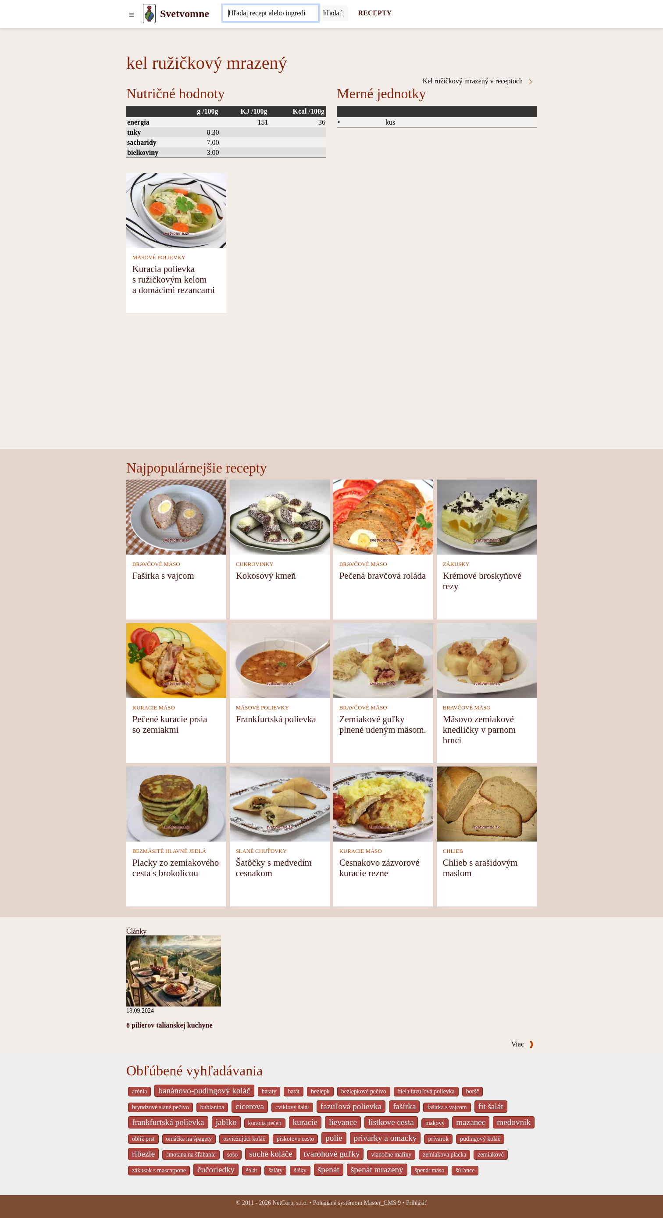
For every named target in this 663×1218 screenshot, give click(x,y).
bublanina (212, 1107)
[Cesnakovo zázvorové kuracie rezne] (383, 803)
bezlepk (320, 1091)
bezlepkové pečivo (363, 1091)
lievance (343, 1122)
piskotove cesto (295, 1139)
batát (293, 1091)
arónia (139, 1091)
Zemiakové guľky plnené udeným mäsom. (382, 724)
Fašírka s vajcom (163, 575)
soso (232, 1154)
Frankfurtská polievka (276, 719)
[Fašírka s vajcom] (176, 516)
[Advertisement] (331, 383)
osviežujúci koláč (244, 1139)
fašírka (404, 1106)
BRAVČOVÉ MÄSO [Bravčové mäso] (156, 564)
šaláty (275, 1170)
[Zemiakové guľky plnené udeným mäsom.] (383, 659)
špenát (328, 1169)
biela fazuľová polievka (426, 1091)
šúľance (465, 1170)
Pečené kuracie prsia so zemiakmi (169, 724)
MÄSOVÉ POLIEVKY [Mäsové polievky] (158, 257)
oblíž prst (143, 1139)
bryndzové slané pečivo (160, 1107)
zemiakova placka (444, 1154)
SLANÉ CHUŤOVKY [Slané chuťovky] (261, 851)
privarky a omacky (385, 1138)
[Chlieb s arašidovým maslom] (487, 803)
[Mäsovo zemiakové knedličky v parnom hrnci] (487, 659)
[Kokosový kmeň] (280, 516)
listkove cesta (391, 1122)
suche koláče (270, 1153)
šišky (300, 1170)
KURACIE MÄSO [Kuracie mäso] (153, 708)
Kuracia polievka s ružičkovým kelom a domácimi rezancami (173, 279)
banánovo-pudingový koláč (204, 1090)
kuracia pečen (265, 1123)
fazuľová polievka (351, 1106)
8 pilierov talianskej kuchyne (169, 1025)
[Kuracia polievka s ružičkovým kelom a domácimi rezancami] (176, 209)
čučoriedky (216, 1169)
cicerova (249, 1106)
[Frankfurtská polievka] (280, 659)
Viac (522, 1044)
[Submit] (333, 13)
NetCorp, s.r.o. (290, 1203)
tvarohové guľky (332, 1153)
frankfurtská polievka (168, 1122)
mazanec (470, 1122)
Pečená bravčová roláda (382, 575)
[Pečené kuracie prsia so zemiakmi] (176, 659)
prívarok (438, 1139)
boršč (472, 1091)
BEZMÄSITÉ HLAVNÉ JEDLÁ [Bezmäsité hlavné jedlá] (169, 851)
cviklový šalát (292, 1107)
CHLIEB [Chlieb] (453, 851)
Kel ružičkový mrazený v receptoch (478, 81)
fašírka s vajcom (447, 1107)
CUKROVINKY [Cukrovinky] (255, 564)
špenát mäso (430, 1170)
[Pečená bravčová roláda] (383, 516)
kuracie (305, 1122)
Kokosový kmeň (266, 575)
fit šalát (490, 1106)
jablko (226, 1122)
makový (435, 1123)
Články (136, 931)
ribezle (143, 1153)
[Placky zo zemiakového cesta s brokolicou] (176, 803)
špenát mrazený (377, 1169)
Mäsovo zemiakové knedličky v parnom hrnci (479, 729)
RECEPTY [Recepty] (375, 13)
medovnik (514, 1122)
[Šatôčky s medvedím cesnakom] (280, 803)
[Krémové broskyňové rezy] (487, 516)
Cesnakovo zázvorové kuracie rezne (379, 867)
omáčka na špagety (189, 1139)
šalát (251, 1170)
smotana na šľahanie (191, 1154)
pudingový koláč (480, 1139)
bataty (269, 1091)
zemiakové (491, 1154)
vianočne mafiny (391, 1154)
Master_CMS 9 (382, 1203)
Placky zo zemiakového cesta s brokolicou (175, 867)
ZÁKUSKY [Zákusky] (456, 564)
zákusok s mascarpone (159, 1170)
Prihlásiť (416, 1203)
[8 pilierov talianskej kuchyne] (173, 970)
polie (333, 1138)
